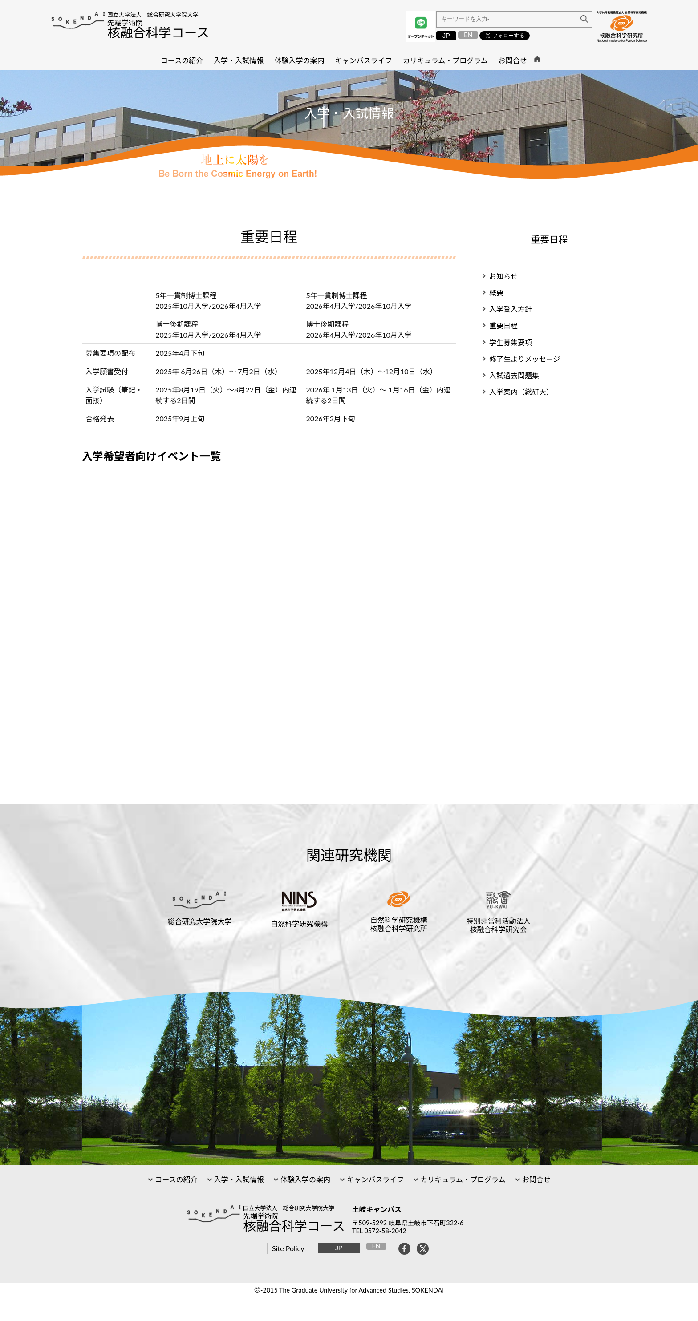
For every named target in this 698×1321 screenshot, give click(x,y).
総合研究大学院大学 (200, 921)
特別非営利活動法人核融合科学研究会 (498, 925)
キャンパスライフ (374, 1179)
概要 (496, 292)
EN (468, 35)
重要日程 (503, 325)
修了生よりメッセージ (524, 359)
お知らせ (503, 276)
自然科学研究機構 (299, 923)
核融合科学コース (158, 32)
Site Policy (288, 1248)
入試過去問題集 (514, 375)
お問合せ (535, 1179)
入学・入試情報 (238, 1179)
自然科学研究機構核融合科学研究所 (398, 924)
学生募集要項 (510, 342)
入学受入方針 (510, 309)
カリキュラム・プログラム (461, 1179)
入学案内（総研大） (521, 392)
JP (446, 35)
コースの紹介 (175, 1179)
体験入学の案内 (304, 1179)
